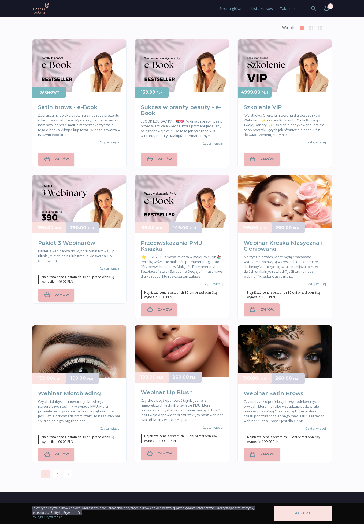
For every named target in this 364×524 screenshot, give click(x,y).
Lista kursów (262, 8)
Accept (303, 513)
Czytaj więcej (110, 142)
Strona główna (232, 8)
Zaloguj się (289, 8)
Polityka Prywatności (47, 517)
